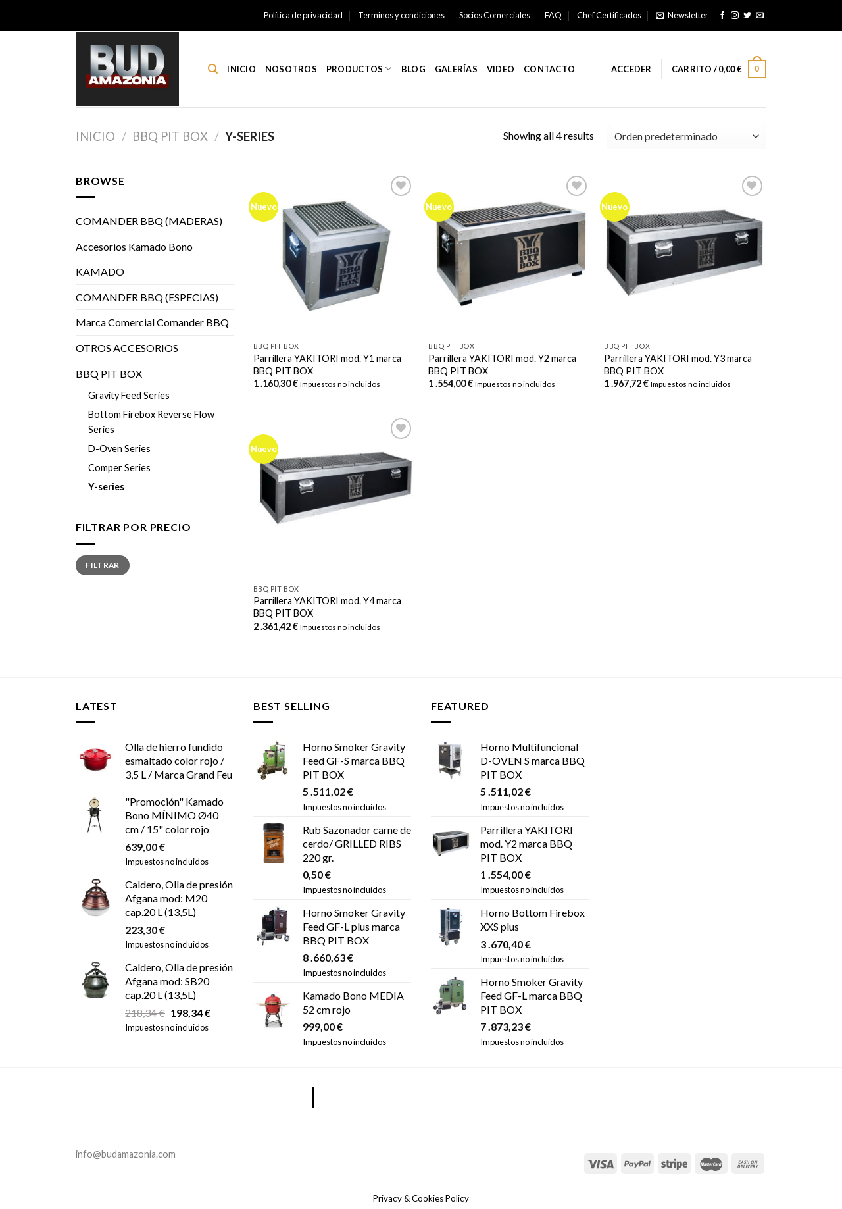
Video (500, 69)
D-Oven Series (119, 448)
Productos (359, 69)
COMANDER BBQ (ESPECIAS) (147, 297)
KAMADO (100, 271)
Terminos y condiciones (401, 15)
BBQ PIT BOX (170, 136)
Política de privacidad (303, 15)
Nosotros (291, 69)
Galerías (456, 69)
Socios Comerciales (494, 15)
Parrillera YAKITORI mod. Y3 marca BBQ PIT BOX (678, 364)
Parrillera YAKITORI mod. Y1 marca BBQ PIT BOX (327, 364)
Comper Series (119, 467)
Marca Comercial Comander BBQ (152, 322)
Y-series (106, 486)
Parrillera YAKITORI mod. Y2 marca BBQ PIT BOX (502, 364)
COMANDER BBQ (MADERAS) (149, 221)
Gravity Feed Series (129, 395)
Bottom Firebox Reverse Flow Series (151, 422)
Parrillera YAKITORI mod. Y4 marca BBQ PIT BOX (327, 607)
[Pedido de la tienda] (686, 136)
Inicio (241, 69)
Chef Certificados (609, 15)
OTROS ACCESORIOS (127, 348)
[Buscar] (213, 69)
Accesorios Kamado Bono (134, 246)
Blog (413, 69)
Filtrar (103, 565)
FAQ (553, 15)
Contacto (549, 69)
